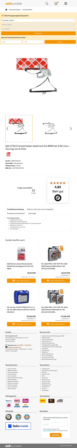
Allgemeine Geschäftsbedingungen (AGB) (53, 336)
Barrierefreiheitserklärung (49, 359)
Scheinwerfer (45, 386)
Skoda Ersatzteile (12, 385)
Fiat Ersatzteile (12, 374)
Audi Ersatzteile (12, 368)
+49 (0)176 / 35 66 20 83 (24, 345)
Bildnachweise (46, 337)
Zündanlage (45, 390)
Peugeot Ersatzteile (13, 381)
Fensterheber (27, 10)
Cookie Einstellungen (47, 339)
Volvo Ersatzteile (12, 386)
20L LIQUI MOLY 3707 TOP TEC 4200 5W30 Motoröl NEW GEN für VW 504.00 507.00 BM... (54, 309)
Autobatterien (46, 368)
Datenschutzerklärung (48, 343)
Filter (43, 376)
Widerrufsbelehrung (47, 354)
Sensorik (44, 388)
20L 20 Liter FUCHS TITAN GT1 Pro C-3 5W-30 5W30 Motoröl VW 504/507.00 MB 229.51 (21, 309)
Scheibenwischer (46, 385)
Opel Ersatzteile (12, 379)
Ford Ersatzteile (12, 376)
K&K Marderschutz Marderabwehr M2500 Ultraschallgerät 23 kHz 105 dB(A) (20, 266)
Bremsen (44, 372)
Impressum (45, 348)
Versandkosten (33, 276)
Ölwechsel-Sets (46, 381)
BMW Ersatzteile (12, 370)
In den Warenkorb (21, 280)
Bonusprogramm (46, 341)
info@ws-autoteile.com (14, 347)
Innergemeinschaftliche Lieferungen (52, 346)
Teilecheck (45, 352)
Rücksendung (45, 350)
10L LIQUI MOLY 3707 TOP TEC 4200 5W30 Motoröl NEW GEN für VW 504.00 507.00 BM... (54, 266)
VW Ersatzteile (12, 388)
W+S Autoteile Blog (47, 355)
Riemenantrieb (46, 383)
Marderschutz (46, 379)
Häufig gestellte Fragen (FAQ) (50, 345)
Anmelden (55, 435)
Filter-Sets (45, 377)
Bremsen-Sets (46, 374)
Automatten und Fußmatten (50, 370)
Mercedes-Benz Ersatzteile (15, 377)
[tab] (15, 209)
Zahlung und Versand (48, 357)
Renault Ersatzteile (13, 383)
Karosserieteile (14, 10)
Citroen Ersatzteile (13, 372)
